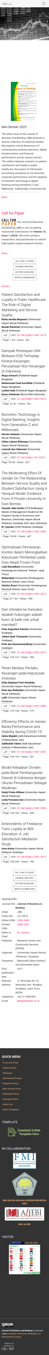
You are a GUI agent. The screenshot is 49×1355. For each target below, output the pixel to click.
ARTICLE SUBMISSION (25, 277)
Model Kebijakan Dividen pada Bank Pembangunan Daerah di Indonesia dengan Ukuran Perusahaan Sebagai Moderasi (24, 777)
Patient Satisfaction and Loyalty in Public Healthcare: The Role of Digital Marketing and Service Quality (24, 304)
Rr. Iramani (23, 932)
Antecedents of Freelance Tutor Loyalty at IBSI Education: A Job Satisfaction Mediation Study (22, 834)
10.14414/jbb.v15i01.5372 (31, 593)
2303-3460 (23, 920)
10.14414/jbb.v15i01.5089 (31, 531)
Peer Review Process (12, 1078)
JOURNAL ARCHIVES (24, 266)
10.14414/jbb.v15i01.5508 (31, 705)
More (4, 197)
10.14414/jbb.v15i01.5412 (31, 652)
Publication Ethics (10, 1094)
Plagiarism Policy (10, 1083)
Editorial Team (9, 1068)
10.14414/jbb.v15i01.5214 (31, 335)
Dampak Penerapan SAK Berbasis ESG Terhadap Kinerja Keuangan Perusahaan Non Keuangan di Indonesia (23, 361)
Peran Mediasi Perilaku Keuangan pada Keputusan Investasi (23, 673)
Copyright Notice (10, 1099)
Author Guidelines (10, 1109)
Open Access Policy (11, 1088)
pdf (5, 335)
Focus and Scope (10, 1062)
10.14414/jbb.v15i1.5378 (31, 457)
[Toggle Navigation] (43, 3)
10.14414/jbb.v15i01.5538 (31, 808)
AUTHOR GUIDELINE (24, 272)
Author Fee (7, 1104)
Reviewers (7, 1073)
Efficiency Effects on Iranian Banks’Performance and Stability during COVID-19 (24, 726)
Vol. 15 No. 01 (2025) (24, 261)
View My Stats (31, 1243)
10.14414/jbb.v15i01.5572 (31, 856)
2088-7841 (23, 924)
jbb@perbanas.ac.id (28, 1000)
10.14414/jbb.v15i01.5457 (31, 751)
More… (5, 253)
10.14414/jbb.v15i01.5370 (31, 398)
